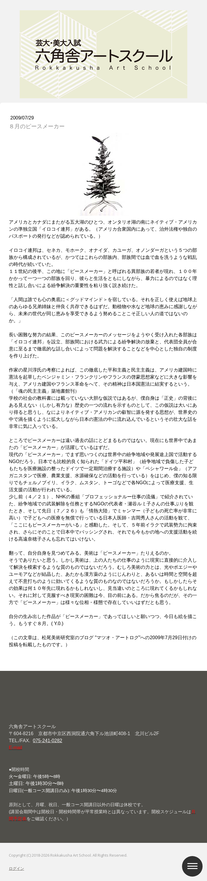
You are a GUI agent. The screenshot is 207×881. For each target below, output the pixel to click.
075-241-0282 (47, 740)
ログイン (16, 868)
